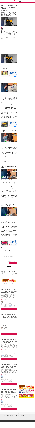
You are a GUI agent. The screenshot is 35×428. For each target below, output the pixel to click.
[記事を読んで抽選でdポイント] (26, 396)
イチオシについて (12, 415)
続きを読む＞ (9, 309)
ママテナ (26, 415)
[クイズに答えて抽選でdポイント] (26, 391)
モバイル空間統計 (13, 417)
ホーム (4, 415)
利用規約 (8, 415)
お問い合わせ (22, 415)
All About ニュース (7, 417)
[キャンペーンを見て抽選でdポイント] (26, 388)
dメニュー (17, 415)
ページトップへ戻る (17, 413)
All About (30, 415)
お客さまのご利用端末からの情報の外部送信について (23, 417)
